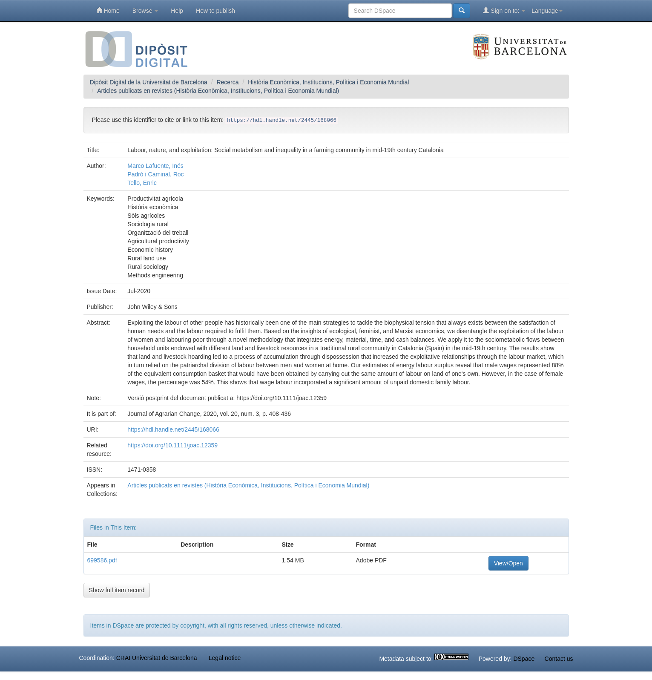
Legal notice (225, 657)
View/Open (508, 563)
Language (546, 10)
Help (177, 10)
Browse (145, 10)
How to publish (215, 10)
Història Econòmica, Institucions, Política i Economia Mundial (328, 82)
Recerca (227, 82)
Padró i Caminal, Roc (155, 174)
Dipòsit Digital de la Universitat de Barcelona (148, 82)
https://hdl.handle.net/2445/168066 (173, 429)
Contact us (559, 658)
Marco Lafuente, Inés (155, 165)
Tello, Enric (141, 182)
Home (108, 10)
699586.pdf (102, 560)
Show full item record (117, 590)
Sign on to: (504, 10)
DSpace (523, 658)
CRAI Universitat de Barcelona (156, 657)
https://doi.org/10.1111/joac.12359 (172, 445)
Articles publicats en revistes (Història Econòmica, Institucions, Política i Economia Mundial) (218, 90)
